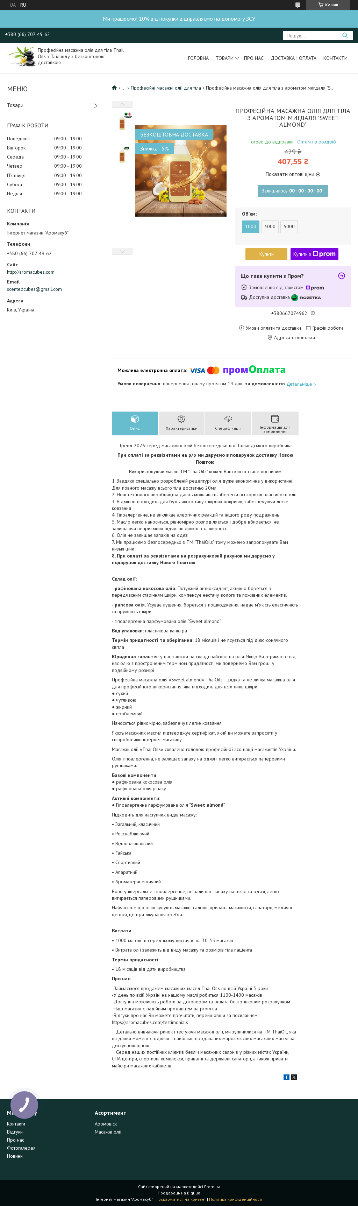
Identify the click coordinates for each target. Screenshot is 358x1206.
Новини (15, 1156)
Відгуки (15, 1132)
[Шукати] (345, 35)
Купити (266, 254)
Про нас (254, 58)
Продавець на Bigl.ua (179, 1193)
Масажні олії (108, 1132)
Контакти (335, 58)
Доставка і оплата (293, 58)
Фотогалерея (21, 1148)
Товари (225, 58)
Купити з (314, 254)
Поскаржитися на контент (181, 1199)
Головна (198, 58)
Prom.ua (212, 1186)
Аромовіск (106, 1124)
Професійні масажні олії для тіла (166, 87)
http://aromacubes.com (31, 272)
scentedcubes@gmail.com (34, 289)
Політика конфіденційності (235, 1199)
